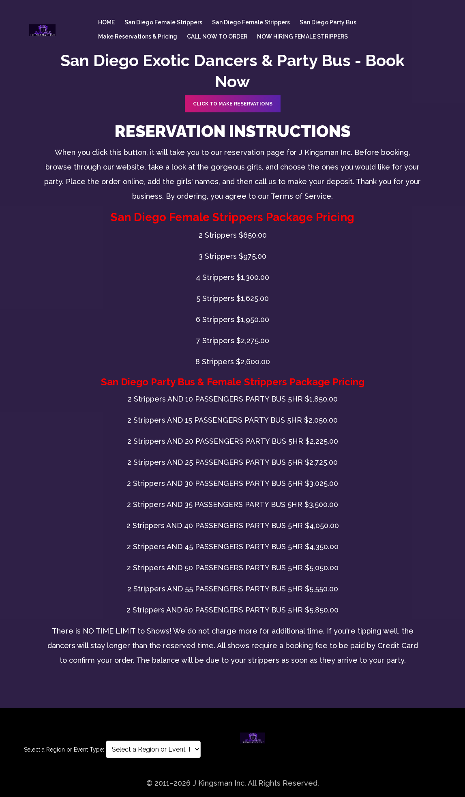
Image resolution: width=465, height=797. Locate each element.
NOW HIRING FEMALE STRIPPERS (302, 36)
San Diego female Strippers (163, 22)
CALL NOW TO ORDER (217, 36)
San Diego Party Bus (328, 22)
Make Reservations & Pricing (137, 36)
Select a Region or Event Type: (64, 749)
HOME (106, 22)
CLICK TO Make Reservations (232, 104)
